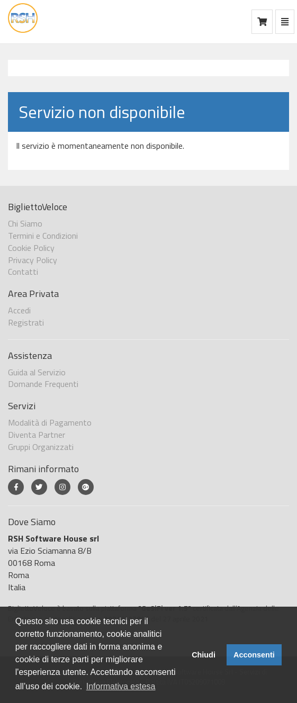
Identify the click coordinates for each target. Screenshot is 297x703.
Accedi (19, 310)
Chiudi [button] (203, 655)
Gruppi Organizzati (41, 446)
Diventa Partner (36, 434)
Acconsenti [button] (254, 655)
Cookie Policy (31, 247)
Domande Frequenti (43, 383)
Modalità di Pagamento (50, 422)
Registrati (26, 322)
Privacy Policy (32, 260)
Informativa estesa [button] (121, 686)
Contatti (23, 271)
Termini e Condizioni (43, 235)
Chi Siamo (25, 223)
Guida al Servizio (37, 372)
